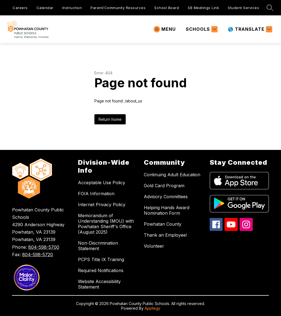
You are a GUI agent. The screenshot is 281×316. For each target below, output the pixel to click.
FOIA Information (96, 193)
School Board (166, 7)
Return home (110, 119)
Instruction (72, 7)
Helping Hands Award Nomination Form (166, 210)
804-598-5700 (43, 247)
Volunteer (154, 246)
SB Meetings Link (203, 7)
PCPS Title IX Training (101, 259)
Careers (20, 7)
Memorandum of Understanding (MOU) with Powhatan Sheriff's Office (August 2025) (106, 224)
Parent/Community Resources (118, 7)
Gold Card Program (164, 185)
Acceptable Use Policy (101, 182)
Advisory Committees (166, 196)
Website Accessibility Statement (99, 284)
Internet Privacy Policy (101, 204)
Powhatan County (162, 224)
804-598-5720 (37, 254)
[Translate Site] (249, 29)
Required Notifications (100, 270)
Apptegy (152, 308)
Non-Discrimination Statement (98, 245)
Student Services (243, 7)
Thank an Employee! (165, 235)
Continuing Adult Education (172, 174)
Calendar (45, 7)
